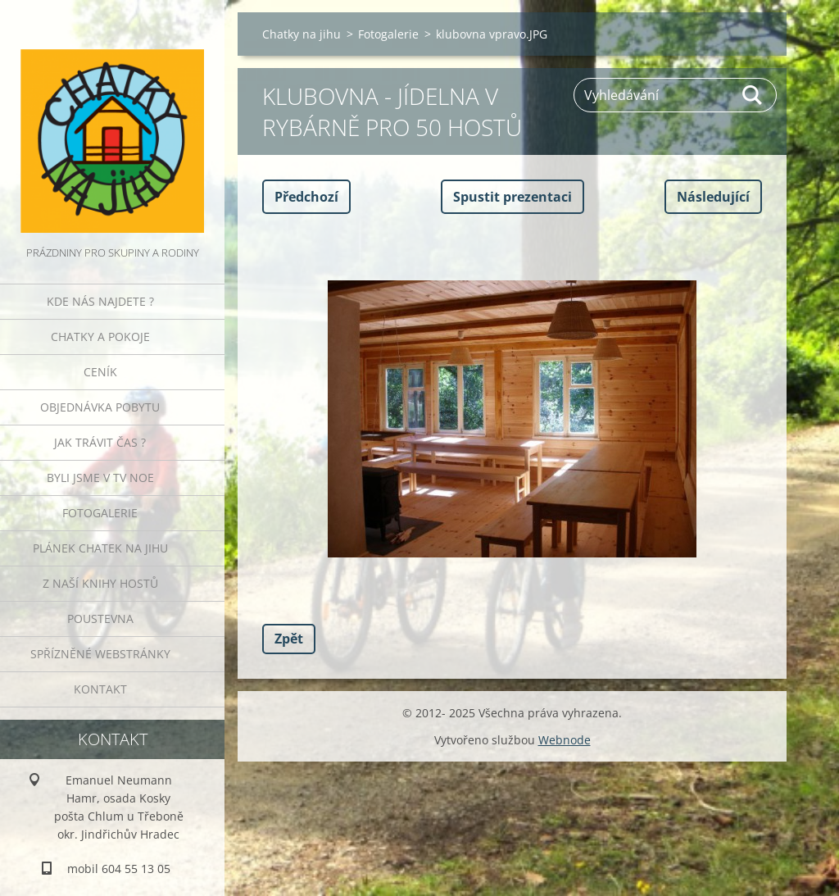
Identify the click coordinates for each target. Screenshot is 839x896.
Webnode (564, 740)
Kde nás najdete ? (100, 301)
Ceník (100, 372)
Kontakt (100, 689)
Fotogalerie (100, 513)
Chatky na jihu (301, 34)
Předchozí (306, 197)
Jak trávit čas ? (100, 442)
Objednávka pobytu (100, 407)
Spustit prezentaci (512, 197)
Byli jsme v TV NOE (100, 477)
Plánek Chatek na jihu (100, 548)
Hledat (753, 95)
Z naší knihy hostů (100, 583)
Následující (713, 197)
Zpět (288, 639)
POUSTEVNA (100, 618)
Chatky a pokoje (100, 336)
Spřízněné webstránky (100, 654)
